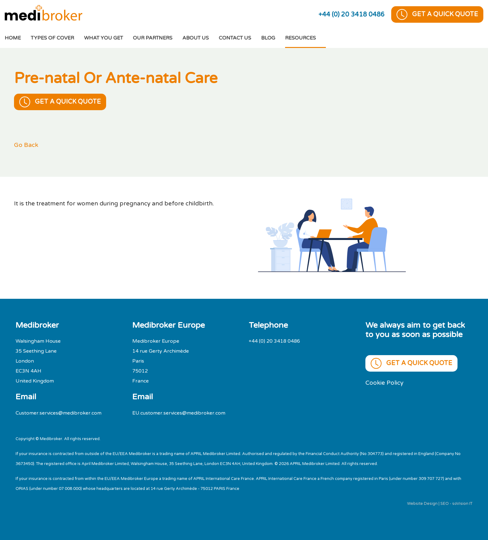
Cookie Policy (384, 382)
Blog (268, 38)
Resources (300, 38)
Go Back (26, 144)
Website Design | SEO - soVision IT (439, 503)
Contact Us (235, 38)
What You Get (103, 38)
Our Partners (152, 38)
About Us (195, 38)
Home (18, 37)
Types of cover (52, 38)
